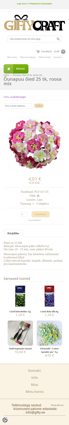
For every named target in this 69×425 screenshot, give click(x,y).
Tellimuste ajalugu (27, 57)
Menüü (20, 68)
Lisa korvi (40, 214)
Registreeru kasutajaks (41, 4)
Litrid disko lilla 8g (49, 311)
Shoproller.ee (57, 405)
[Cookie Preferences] (5, 420)
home (6, 75)
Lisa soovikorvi (34, 220)
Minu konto (12, 57)
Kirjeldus (13, 233)
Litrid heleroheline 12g (20, 311)
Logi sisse (22, 4)
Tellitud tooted (44, 57)
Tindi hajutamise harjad (20, 348)
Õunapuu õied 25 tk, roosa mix (27, 75)
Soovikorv (57, 57)
